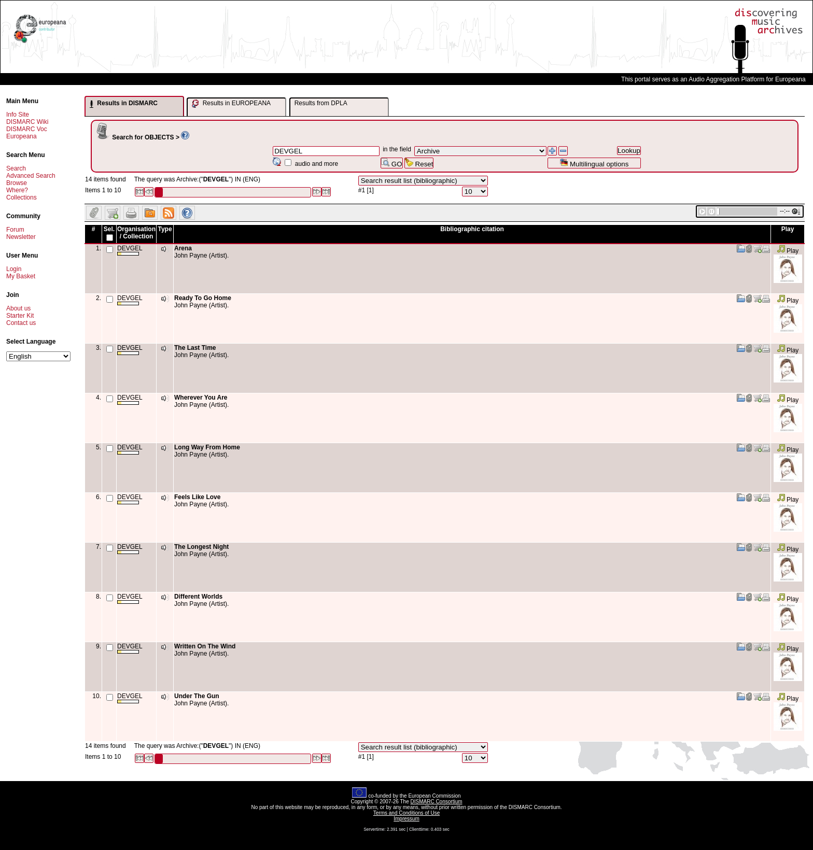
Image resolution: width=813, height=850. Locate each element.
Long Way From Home (207, 447)
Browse (16, 183)
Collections (21, 197)
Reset (419, 163)
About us (18, 308)
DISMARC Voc (26, 129)
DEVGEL (130, 250)
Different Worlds (198, 596)
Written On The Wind (204, 646)
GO (391, 163)
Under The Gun (196, 696)
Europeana (21, 136)
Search (16, 168)
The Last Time (195, 347)
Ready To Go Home (202, 298)
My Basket (20, 276)
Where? (17, 190)
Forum (15, 229)
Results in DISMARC (124, 104)
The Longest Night (201, 546)
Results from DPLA (321, 103)
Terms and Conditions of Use (406, 813)
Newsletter (21, 236)
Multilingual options (593, 163)
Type (165, 229)
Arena (183, 248)
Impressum (406, 818)
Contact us (21, 323)
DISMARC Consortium (436, 801)
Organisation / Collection (136, 232)
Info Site (17, 114)
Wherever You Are (200, 397)
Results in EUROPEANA (231, 104)
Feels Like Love (197, 497)
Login (13, 269)
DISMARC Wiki (27, 121)
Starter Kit (20, 315)
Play (788, 250)
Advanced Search (30, 175)
